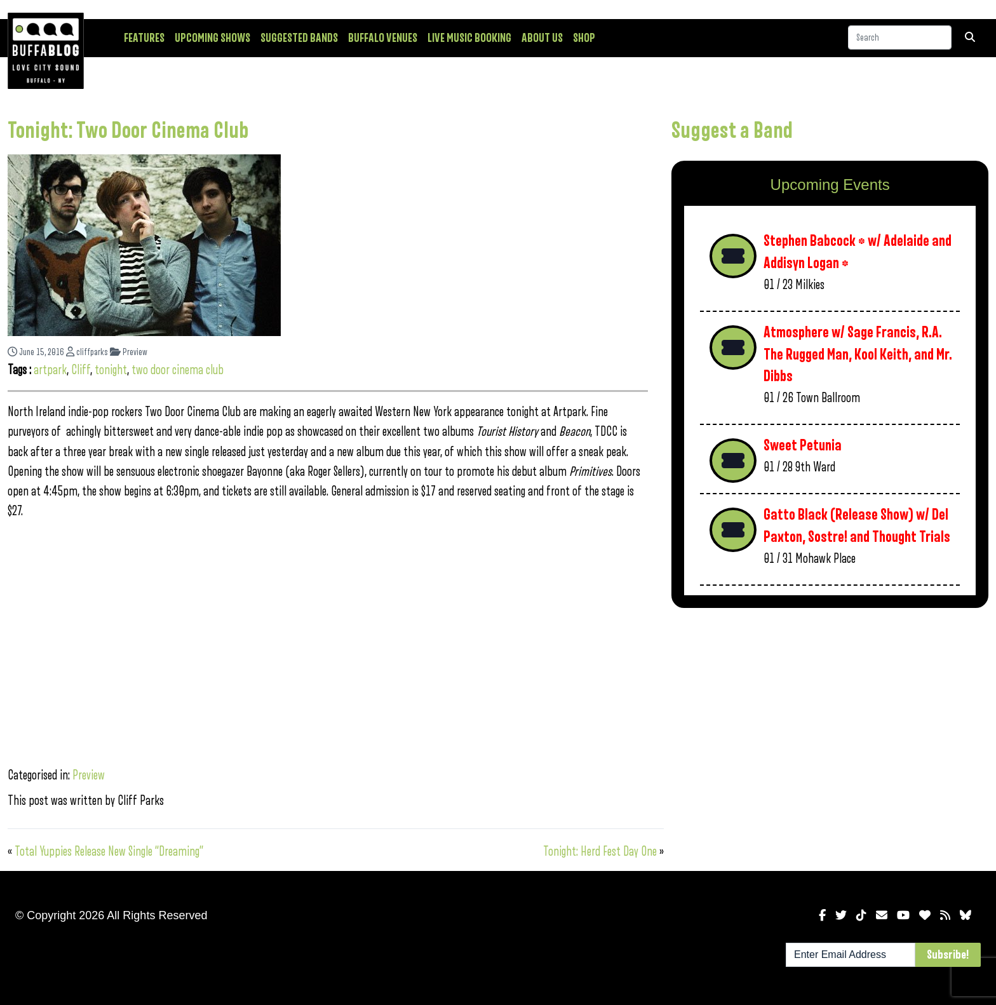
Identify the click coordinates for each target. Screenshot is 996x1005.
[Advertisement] (829, 717)
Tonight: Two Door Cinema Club (128, 130)
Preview (128, 352)
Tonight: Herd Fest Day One (600, 851)
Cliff (80, 370)
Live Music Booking (469, 38)
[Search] (900, 37)
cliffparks (87, 352)
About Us (542, 38)
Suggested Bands (299, 38)
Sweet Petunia (803, 446)
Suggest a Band (732, 130)
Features (144, 38)
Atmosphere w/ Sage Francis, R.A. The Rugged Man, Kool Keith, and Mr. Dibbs (858, 354)
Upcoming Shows (212, 38)
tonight (111, 370)
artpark (50, 370)
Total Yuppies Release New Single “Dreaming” (109, 851)
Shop (584, 38)
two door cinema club (177, 370)
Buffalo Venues (382, 38)
